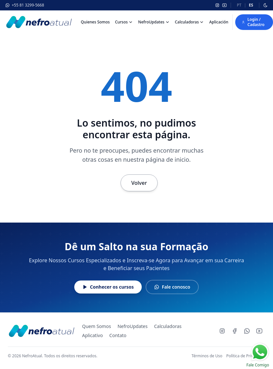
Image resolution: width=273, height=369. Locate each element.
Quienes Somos (95, 22)
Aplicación (218, 22)
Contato (117, 335)
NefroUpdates (151, 22)
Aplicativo (92, 335)
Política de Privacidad (245, 356)
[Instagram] (217, 5)
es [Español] (251, 5)
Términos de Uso (207, 356)
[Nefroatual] (38, 22)
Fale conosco (172, 287)
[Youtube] (259, 331)
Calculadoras (187, 22)
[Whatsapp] (247, 331)
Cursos (121, 22)
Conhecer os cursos (108, 287)
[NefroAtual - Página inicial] (41, 331)
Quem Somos (96, 326)
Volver (139, 182)
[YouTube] (224, 5)
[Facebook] (234, 331)
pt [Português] (239, 5)
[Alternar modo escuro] (265, 5)
